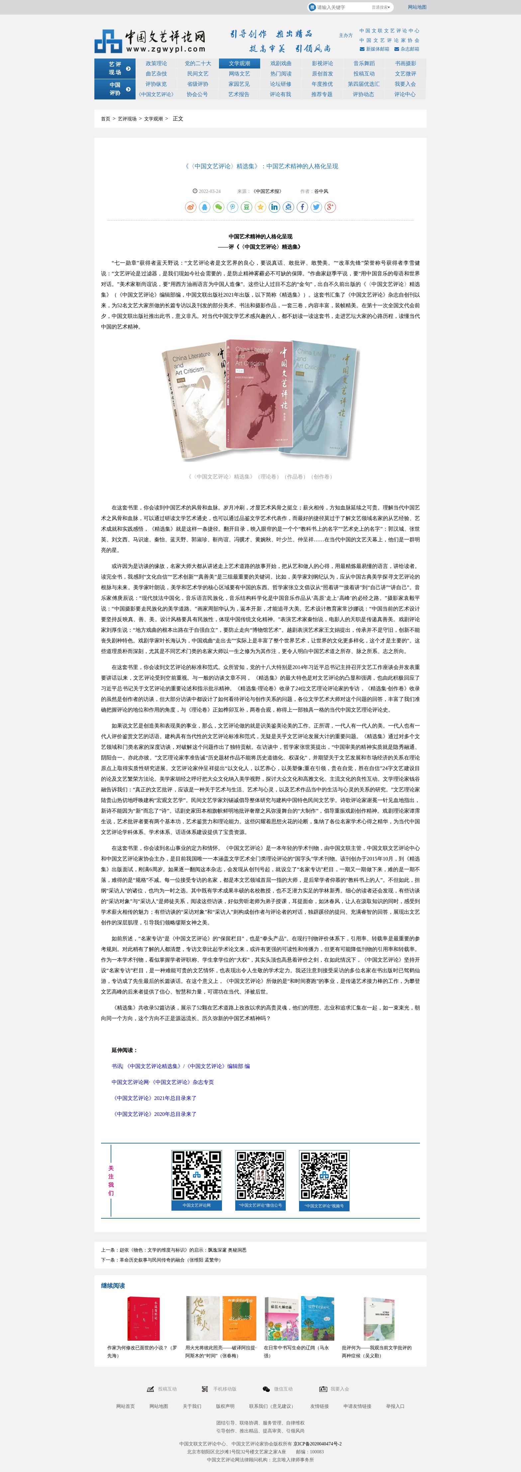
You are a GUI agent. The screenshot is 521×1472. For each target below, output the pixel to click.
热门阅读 (281, 73)
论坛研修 (280, 84)
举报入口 (395, 1406)
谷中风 (321, 191)
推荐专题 (322, 94)
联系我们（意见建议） (272, 1406)
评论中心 (405, 94)
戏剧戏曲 (281, 63)
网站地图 (417, 7)
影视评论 (322, 63)
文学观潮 (239, 63)
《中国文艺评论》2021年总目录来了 (154, 1098)
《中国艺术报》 (267, 191)
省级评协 (197, 84)
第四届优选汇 (364, 84)
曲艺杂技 (156, 73)
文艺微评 (405, 73)
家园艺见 (239, 84)
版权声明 (225, 1406)
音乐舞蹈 (364, 63)
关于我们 (192, 1406)
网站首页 (125, 1406)
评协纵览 (156, 84)
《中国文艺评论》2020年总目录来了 (154, 1114)
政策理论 (156, 63)
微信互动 (284, 1389)
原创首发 (322, 73)
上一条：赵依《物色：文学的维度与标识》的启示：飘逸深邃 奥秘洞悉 (174, 1250)
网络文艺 (239, 73)
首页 (105, 118)
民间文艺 (198, 73)
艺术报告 (239, 94)
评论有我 (280, 94)
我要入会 (405, 84)
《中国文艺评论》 (156, 94)
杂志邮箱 (406, 49)
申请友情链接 (357, 1406)
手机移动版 (225, 1389)
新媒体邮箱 (373, 49)
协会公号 (197, 94)
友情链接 (319, 1406)
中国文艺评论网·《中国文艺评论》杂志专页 (163, 1082)
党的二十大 (198, 63)
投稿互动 (364, 73)
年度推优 (322, 84)
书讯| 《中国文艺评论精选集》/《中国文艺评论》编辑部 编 (181, 1066)
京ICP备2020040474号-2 (317, 1443)
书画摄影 (405, 63)
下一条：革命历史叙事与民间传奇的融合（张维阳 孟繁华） (162, 1260)
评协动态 (363, 94)
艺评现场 (127, 118)
